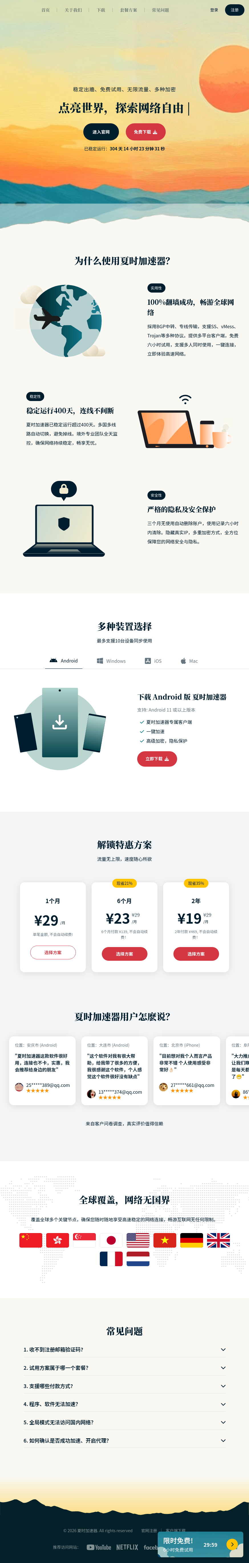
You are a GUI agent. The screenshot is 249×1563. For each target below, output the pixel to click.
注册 (235, 10)
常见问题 (160, 10)
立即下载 (157, 759)
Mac (189, 660)
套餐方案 (128, 10)
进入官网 (101, 132)
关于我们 (73, 10)
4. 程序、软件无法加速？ (125, 1403)
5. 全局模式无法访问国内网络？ (125, 1422)
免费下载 (145, 132)
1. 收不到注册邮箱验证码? (125, 1349)
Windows (111, 660)
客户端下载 (176, 1530)
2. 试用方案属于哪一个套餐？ (125, 1367)
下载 (100, 10)
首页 (45, 10)
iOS (153, 660)
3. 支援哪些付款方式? (125, 1385)
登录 (214, 10)
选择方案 (52, 952)
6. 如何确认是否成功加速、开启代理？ (125, 1440)
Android (64, 660)
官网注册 (149, 1530)
